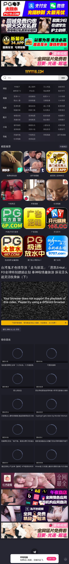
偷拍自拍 (32, 106)
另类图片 (61, 119)
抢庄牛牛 (61, 91)
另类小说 (32, 129)
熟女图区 (46, 119)
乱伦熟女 (46, 110)
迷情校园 (17, 129)
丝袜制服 (32, 100)
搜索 (63, 78)
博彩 (5, 88)
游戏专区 (61, 87)
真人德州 (32, 87)
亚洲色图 (32, 115)
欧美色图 (46, 115)
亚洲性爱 (17, 106)
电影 (5, 107)
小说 (5, 127)
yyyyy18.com (34, 71)
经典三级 (32, 110)
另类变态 (61, 110)
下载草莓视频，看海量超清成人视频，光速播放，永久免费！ (39, 322)
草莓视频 (46, 135)
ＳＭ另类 (61, 100)
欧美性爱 (61, 106)
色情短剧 (32, 139)
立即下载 (51, 559)
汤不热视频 (61, 135)
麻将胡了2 (17, 91)
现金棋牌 (46, 91)
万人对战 (46, 87)
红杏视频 (17, 139)
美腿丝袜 (17, 119)
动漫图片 (61, 115)
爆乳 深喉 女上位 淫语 (11, 329)
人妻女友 (46, 125)
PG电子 (17, 87)
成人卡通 (46, 106)
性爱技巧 (61, 129)
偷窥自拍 (17, 115)
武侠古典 (61, 125)
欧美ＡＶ (46, 96)
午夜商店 (32, 135)
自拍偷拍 (32, 96)
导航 (5, 136)
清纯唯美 (32, 119)
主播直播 (46, 100)
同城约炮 (17, 135)
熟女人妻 (17, 100)
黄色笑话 (46, 129)
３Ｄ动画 (61, 96)
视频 (5, 98)
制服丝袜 (17, 110)
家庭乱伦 (32, 125)
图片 (5, 117)
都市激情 (17, 125)
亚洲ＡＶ (17, 96)
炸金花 (31, 91)
